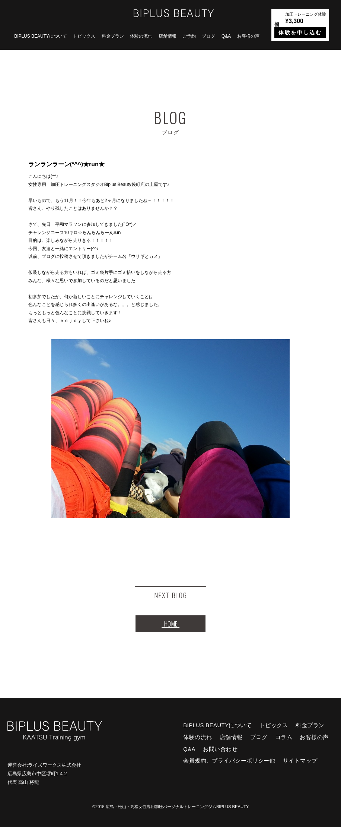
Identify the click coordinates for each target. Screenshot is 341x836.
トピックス (84, 36)
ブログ (208, 36)
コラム (283, 747)
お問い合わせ (220, 758)
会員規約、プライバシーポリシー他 (229, 770)
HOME (170, 630)
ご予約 (189, 36)
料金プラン (113, 36)
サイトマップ (300, 770)
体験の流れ (141, 36)
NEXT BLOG (170, 597)
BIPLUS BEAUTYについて (40, 36)
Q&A (226, 36)
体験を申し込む (300, 32)
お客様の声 (248, 36)
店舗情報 (167, 36)
